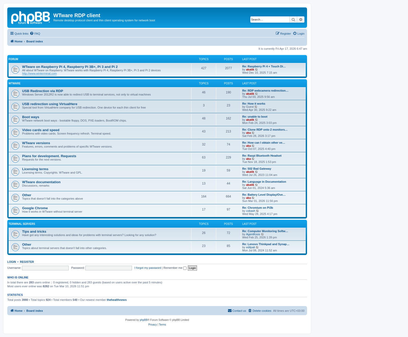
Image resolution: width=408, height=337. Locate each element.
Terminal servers (22, 223)
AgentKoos (253, 234)
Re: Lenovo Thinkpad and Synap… (266, 244)
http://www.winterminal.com (39, 73)
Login (11, 261)
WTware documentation (41, 182)
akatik (250, 69)
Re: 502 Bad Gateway (256, 168)
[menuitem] (35, 33)
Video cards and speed (40, 130)
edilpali (250, 247)
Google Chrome (35, 208)
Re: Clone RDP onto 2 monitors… (265, 129)
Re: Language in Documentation (264, 181)
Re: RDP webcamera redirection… (265, 90)
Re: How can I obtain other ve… (263, 142)
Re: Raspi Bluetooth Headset (262, 155)
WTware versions (36, 143)
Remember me (175, 267)
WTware (15, 83)
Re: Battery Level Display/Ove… (264, 194)
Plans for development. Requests (49, 156)
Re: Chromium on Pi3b (257, 207)
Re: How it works (253, 103)
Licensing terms (35, 169)
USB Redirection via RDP (42, 91)
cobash (250, 210)
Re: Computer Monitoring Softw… (265, 231)
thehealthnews (116, 299)
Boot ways (30, 117)
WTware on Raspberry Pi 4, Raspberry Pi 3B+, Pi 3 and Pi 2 (70, 67)
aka (248, 132)
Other (26, 195)
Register (27, 261)
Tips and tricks (34, 231)
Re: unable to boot (254, 116)
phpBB (144, 320)
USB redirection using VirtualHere (49, 104)
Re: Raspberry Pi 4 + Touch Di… (264, 66)
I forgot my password (148, 267)
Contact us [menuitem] (237, 310)
